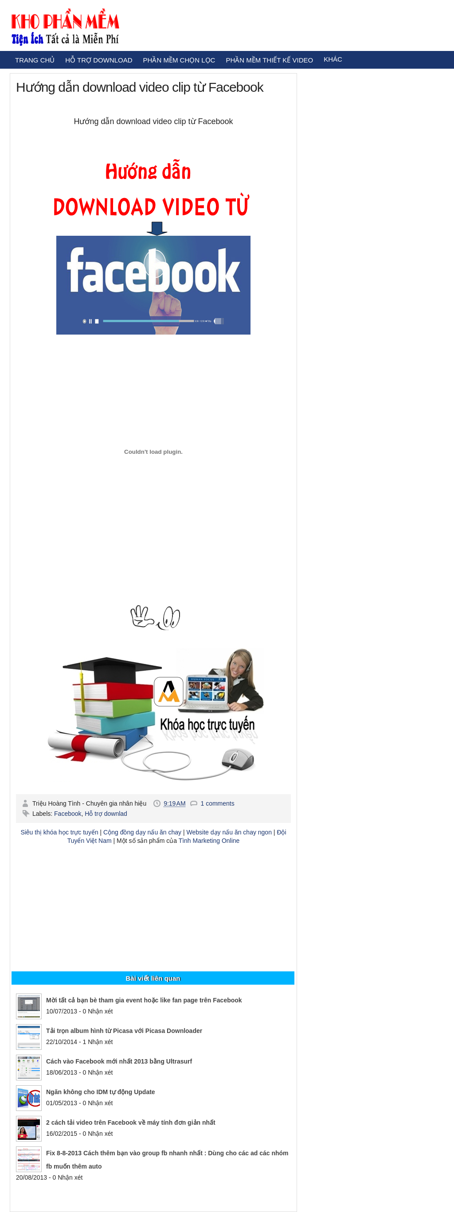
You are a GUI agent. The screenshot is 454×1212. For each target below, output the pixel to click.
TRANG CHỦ (35, 60)
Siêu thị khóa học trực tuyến (59, 832)
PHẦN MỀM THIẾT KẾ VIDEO (269, 60)
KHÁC (333, 59)
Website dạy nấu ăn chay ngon (229, 832)
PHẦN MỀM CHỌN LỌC (179, 60)
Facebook (67, 813)
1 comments (217, 803)
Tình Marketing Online (209, 840)
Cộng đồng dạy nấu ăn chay (142, 832)
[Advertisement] (153, 914)
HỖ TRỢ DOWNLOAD (98, 60)
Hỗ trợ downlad (106, 813)
